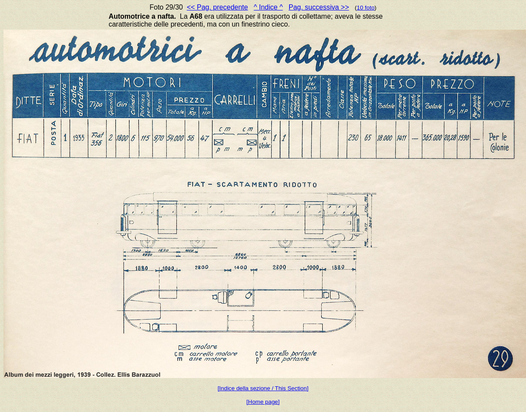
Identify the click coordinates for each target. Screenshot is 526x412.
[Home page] (263, 401)
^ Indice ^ (268, 7)
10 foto (365, 7)
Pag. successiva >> (319, 7)
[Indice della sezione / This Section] (263, 388)
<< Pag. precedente (217, 7)
